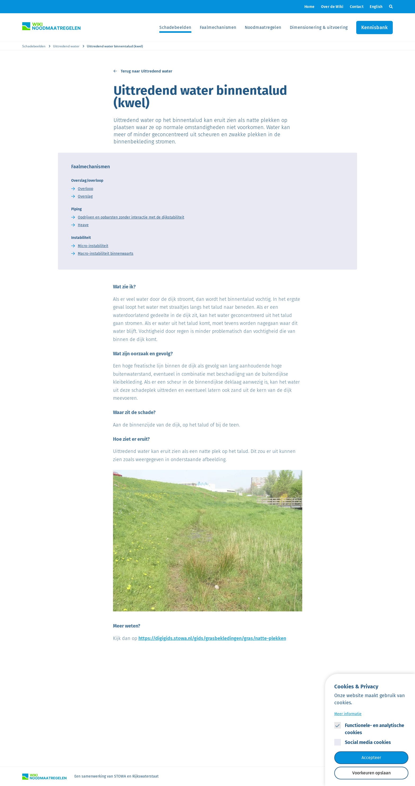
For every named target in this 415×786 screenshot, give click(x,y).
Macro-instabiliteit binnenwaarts (105, 253)
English (376, 6)
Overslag (85, 196)
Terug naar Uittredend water (146, 71)
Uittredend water (66, 46)
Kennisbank (374, 27)
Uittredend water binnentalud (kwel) (115, 46)
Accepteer (371, 757)
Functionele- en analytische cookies (374, 729)
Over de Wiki (332, 6)
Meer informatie (348, 714)
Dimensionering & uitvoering (319, 27)
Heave (83, 225)
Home (309, 6)
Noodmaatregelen (263, 27)
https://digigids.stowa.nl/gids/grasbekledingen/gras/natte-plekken (212, 638)
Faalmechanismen (218, 27)
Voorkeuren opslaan (371, 772)
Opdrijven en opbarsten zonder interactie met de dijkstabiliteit (131, 217)
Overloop (85, 189)
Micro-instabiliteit (93, 246)
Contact (356, 6)
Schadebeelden (175, 27)
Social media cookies (368, 742)
